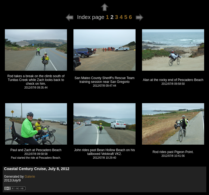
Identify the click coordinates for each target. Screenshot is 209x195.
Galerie (30, 176)
